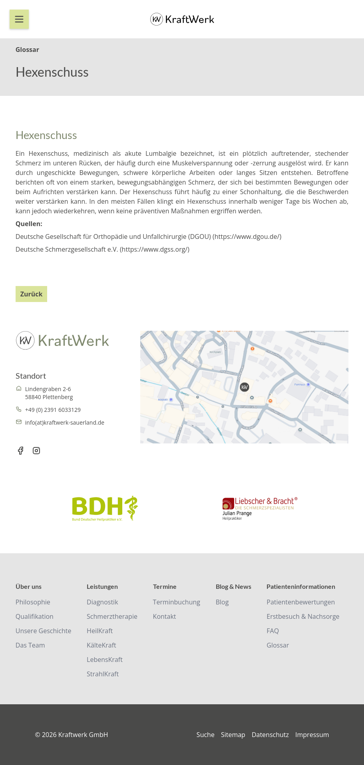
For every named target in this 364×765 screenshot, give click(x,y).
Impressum (312, 734)
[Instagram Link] (36, 451)
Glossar (278, 645)
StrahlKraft (103, 674)
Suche (206, 734)
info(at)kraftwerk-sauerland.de (64, 422)
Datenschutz (270, 734)
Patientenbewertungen (301, 602)
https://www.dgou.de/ (247, 236)
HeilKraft (100, 630)
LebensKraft (105, 659)
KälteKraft (101, 645)
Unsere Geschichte (44, 630)
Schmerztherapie (112, 616)
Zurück (31, 294)
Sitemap (233, 734)
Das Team (30, 645)
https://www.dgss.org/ (155, 249)
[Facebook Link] (20, 451)
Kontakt (164, 616)
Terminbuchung (176, 602)
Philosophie (33, 602)
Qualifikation (35, 616)
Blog (222, 602)
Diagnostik (102, 602)
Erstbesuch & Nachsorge (303, 616)
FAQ (273, 630)
